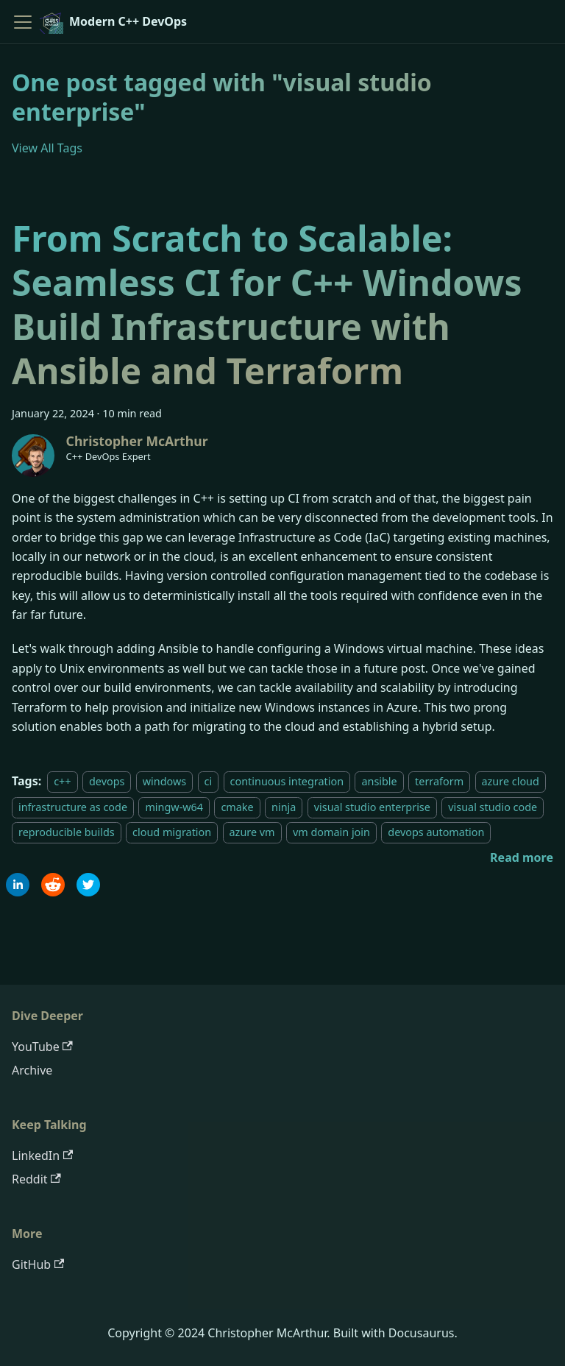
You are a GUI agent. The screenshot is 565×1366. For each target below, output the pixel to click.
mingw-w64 (174, 807)
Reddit (36, 1179)
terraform (439, 781)
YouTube (42, 1046)
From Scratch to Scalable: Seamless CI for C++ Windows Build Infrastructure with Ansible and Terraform (267, 304)
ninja (283, 807)
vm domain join (331, 832)
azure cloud (510, 781)
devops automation (436, 832)
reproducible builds (66, 832)
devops (106, 781)
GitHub (38, 1264)
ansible (379, 781)
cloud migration (171, 832)
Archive (32, 1070)
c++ (62, 781)
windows (164, 781)
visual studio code (492, 807)
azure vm (252, 832)
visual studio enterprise (372, 807)
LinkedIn (42, 1155)
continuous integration (287, 781)
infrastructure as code (72, 807)
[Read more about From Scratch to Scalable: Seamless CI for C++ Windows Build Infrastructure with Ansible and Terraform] (521, 857)
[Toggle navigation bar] (23, 22)
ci (209, 781)
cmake (237, 807)
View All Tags (47, 148)
